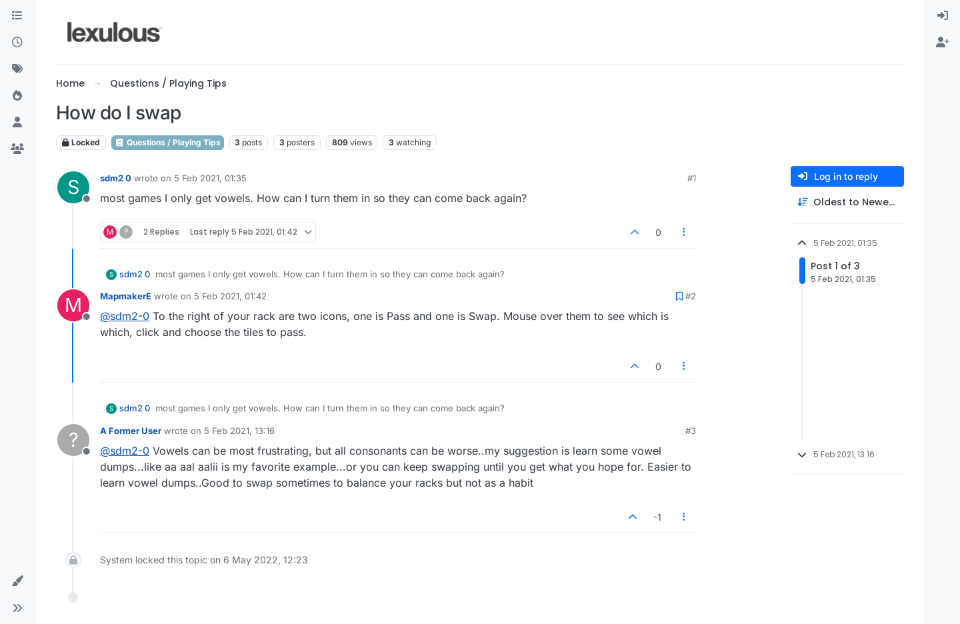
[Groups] (17, 149)
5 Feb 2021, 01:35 (210, 178)
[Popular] (17, 96)
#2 (690, 296)
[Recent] (17, 42)
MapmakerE (125, 296)
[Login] (943, 16)
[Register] (943, 42)
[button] (17, 581)
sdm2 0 (115, 178)
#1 (691, 178)
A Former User (130, 430)
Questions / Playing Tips (168, 142)
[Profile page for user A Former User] (73, 440)
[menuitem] (943, 16)
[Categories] (17, 16)
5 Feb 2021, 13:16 (239, 430)
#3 (690, 430)
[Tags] (17, 69)
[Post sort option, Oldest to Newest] (847, 202)
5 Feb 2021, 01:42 (230, 296)
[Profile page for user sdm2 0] (73, 187)
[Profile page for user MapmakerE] (73, 305)
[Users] (17, 122)
